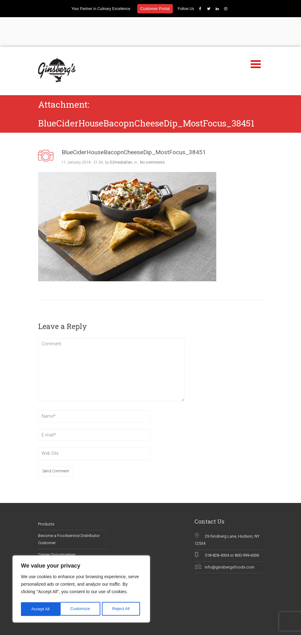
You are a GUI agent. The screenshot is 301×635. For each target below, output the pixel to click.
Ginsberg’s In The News (59, 536)
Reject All (82, 609)
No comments (152, 132)
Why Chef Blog (51, 548)
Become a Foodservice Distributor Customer (69, 509)
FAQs (174, 628)
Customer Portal (155, 8)
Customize (41, 609)
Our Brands (203, 615)
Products (46, 494)
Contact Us (208, 628)
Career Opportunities (56, 525)
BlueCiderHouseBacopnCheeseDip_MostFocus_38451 (134, 122)
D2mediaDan (121, 132)
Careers (189, 628)
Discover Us (179, 615)
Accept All (122, 609)
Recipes (242, 615)
